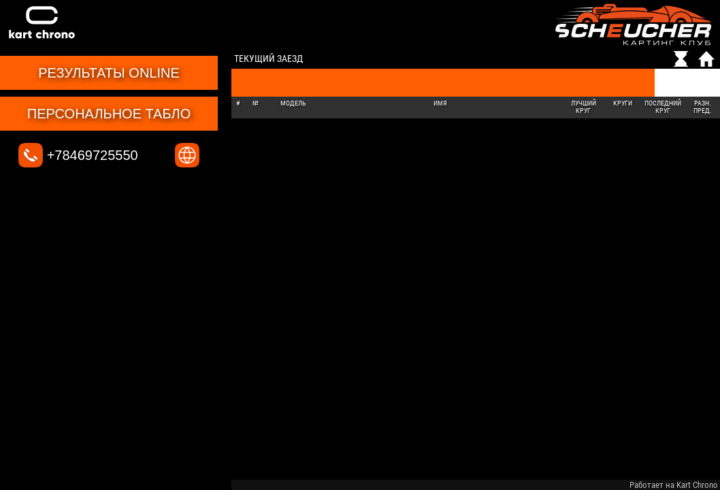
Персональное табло (109, 113)
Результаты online (109, 72)
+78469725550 (78, 155)
